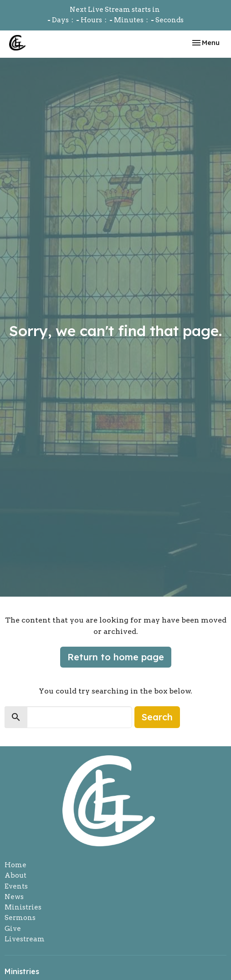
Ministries (23, 907)
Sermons (20, 918)
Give (13, 929)
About (15, 875)
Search (157, 717)
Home (15, 865)
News (14, 897)
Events (16, 886)
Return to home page (115, 657)
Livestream (25, 939)
